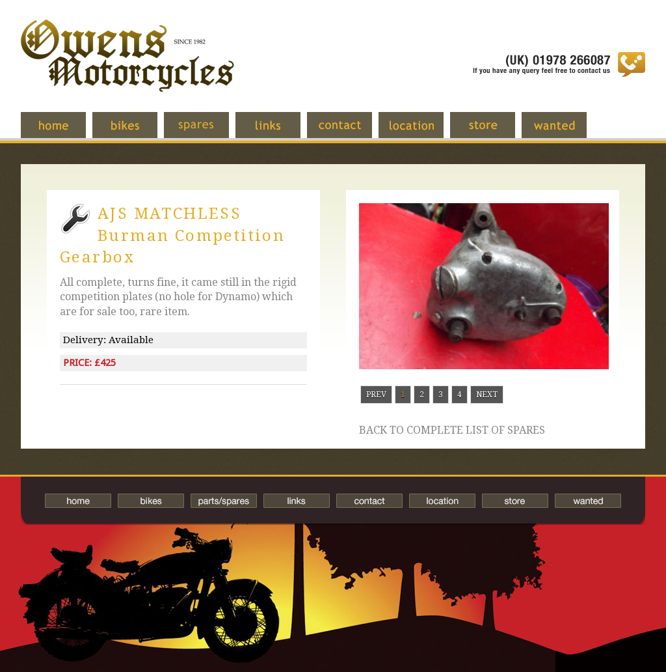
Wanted (564, 131)
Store (492, 131)
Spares (206, 131)
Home (63, 131)
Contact (349, 131)
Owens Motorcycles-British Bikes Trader (127, 68)
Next (487, 394)
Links (277, 131)
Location (421, 131)
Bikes (151, 501)
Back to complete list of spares (452, 430)
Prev (376, 394)
